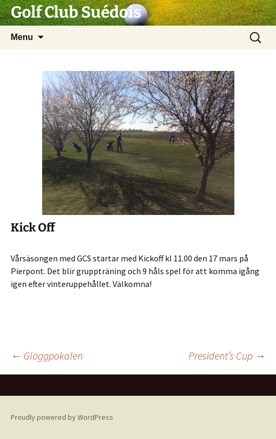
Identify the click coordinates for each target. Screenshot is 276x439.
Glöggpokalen (47, 355)
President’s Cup (226, 355)
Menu (22, 37)
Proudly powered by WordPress (62, 417)
